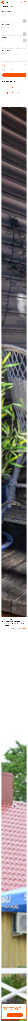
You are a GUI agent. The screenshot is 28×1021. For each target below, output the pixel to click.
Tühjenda (10, 70)
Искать (10, 75)
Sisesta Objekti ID (14, 26)
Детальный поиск (11, 65)
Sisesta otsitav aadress (14, 13)
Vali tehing (14, 39)
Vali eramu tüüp (14, 33)
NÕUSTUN (15, 1015)
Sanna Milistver (22, 628)
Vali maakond (14, 20)
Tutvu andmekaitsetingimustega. (11, 1010)
